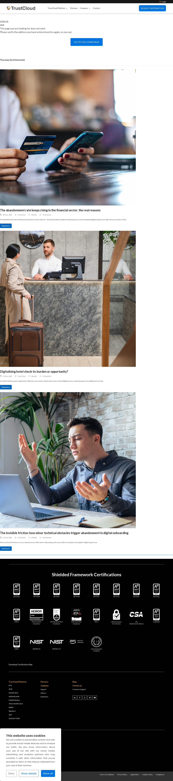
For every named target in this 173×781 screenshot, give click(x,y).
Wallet (11, 707)
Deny (11, 773)
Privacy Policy (122, 775)
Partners (74, 8)
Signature (12, 711)
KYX (10, 685)
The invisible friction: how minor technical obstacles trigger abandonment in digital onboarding (64, 533)
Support (43, 689)
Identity (34, 215)
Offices (43, 693)
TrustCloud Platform (58, 8)
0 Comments (47, 215)
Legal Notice (134, 775)
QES (10, 715)
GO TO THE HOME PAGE (86, 42)
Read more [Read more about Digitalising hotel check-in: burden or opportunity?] (6, 387)
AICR (10, 689)
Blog (74, 682)
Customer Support (79, 689)
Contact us (77, 686)
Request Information (152, 8)
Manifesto (44, 697)
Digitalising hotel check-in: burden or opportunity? (34, 371)
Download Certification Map (20, 664)
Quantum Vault (14, 718)
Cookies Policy (147, 775)
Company (85, 8)
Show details (28, 773)
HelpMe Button (14, 700)
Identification (13, 693)
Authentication (14, 696)
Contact (96, 8)
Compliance (160, 775)
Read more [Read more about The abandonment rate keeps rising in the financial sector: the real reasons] (6, 226)
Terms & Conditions (107, 775)
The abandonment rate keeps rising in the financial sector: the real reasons (50, 210)
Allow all (48, 773)
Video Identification (16, 704)
